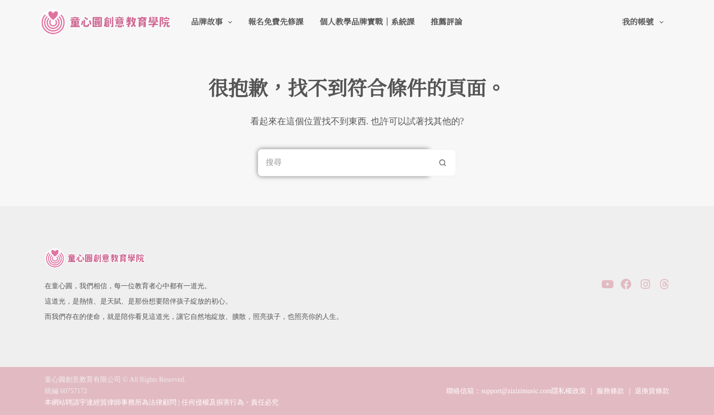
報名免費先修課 (275, 22)
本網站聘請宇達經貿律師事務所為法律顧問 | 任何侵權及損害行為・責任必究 (162, 402)
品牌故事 (213, 22)
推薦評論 (446, 22)
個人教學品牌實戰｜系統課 (367, 22)
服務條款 (610, 391)
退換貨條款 (652, 391)
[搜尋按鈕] (442, 162)
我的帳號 (644, 22)
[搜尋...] (343, 162)
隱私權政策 (568, 391)
